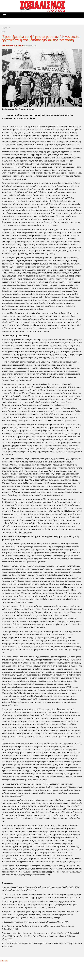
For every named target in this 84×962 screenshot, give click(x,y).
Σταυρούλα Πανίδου (12, 45)
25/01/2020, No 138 (29, 46)
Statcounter (4, 961)
